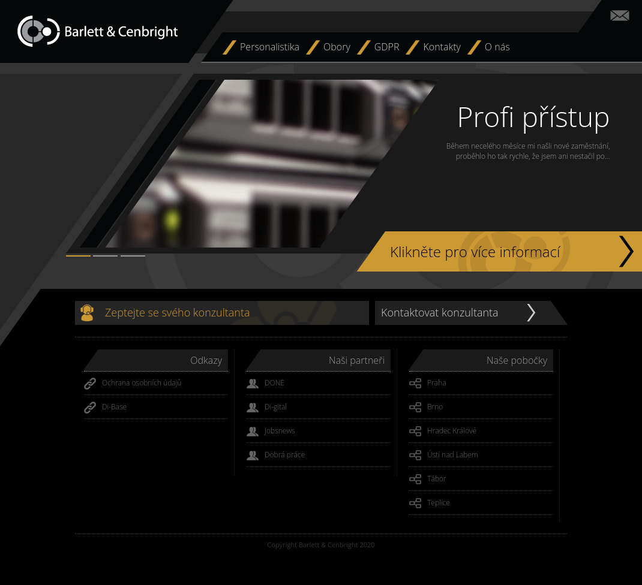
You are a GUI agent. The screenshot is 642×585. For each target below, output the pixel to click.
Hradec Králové (442, 432)
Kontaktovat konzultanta (440, 312)
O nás (497, 46)
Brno (426, 408)
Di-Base (105, 408)
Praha (427, 384)
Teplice (429, 503)
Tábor (427, 480)
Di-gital (267, 408)
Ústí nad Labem (443, 456)
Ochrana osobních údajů (132, 384)
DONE (265, 384)
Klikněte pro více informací (475, 251)
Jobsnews (271, 432)
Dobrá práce (276, 456)
